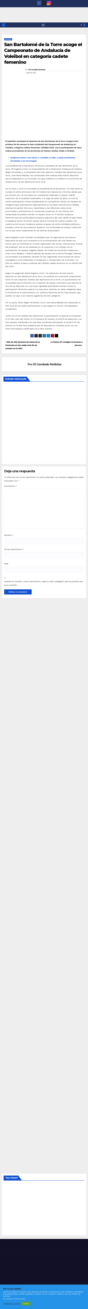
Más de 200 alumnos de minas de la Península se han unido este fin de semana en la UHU (22, 345)
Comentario (10, 486)
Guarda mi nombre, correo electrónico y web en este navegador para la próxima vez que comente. (43, 583)
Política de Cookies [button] (12, 1304)
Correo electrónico (13, 549)
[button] (81, 25)
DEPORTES (8, 39)
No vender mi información (14, 1299)
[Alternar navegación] (43, 25)
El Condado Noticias (37, 70)
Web (6, 564)
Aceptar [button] (26, 1303)
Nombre (8, 535)
